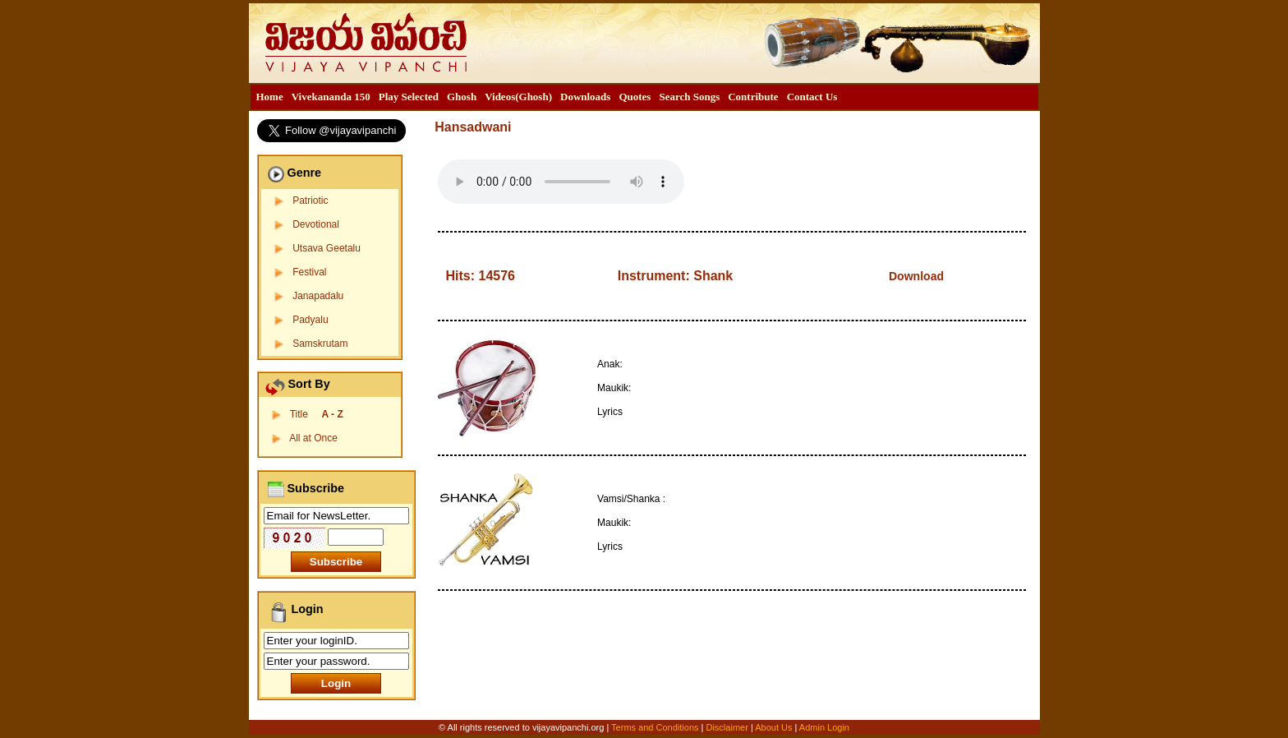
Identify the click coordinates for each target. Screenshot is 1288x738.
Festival (309, 272)
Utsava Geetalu (326, 248)
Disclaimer (727, 727)
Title (316, 414)
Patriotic (310, 200)
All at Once (313, 438)
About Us (773, 727)
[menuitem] (270, 97)
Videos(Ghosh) (518, 96)
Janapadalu (317, 296)
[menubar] (547, 97)
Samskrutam (319, 343)
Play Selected (409, 96)
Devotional (315, 224)
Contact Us (812, 96)
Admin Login (824, 727)
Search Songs (689, 96)
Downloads (585, 96)
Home (269, 96)
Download (916, 276)
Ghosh (461, 96)
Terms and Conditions (656, 727)
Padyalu (310, 319)
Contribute (753, 96)
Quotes (635, 96)
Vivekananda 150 (331, 96)
